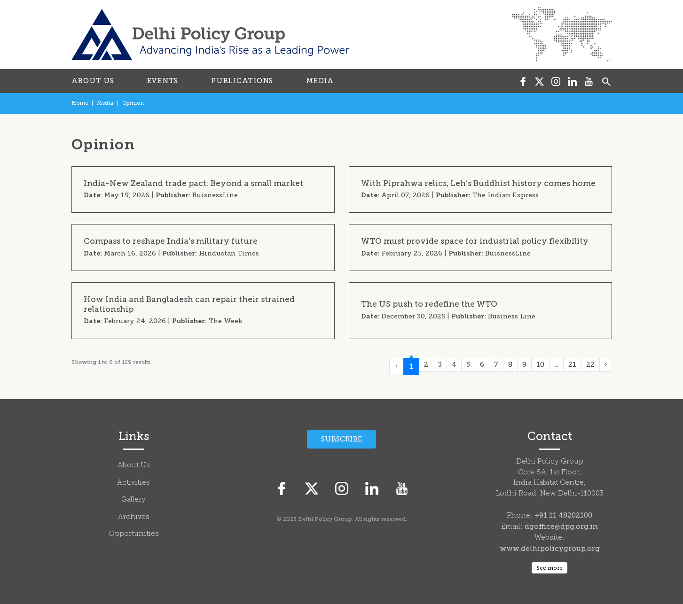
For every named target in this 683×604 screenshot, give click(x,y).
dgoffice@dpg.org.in (561, 526)
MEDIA (320, 81)
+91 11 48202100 (563, 515)
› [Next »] (605, 364)
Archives (133, 517)
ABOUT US (92, 81)
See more (549, 568)
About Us (134, 465)
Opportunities (134, 534)
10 (540, 364)
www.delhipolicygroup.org (550, 548)
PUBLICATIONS (242, 81)
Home (79, 103)
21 (572, 364)
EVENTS (163, 81)
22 (590, 364)
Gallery (133, 499)
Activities (133, 483)
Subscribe (341, 439)
